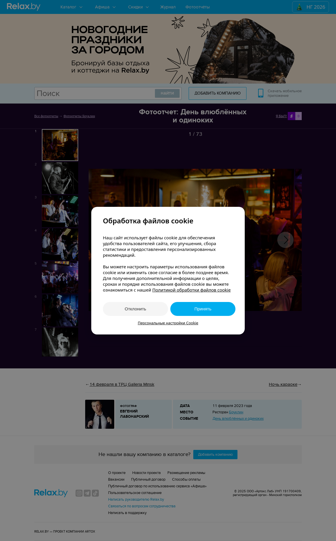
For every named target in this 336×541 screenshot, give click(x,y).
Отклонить (135, 308)
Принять (203, 308)
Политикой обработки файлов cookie (191, 290)
